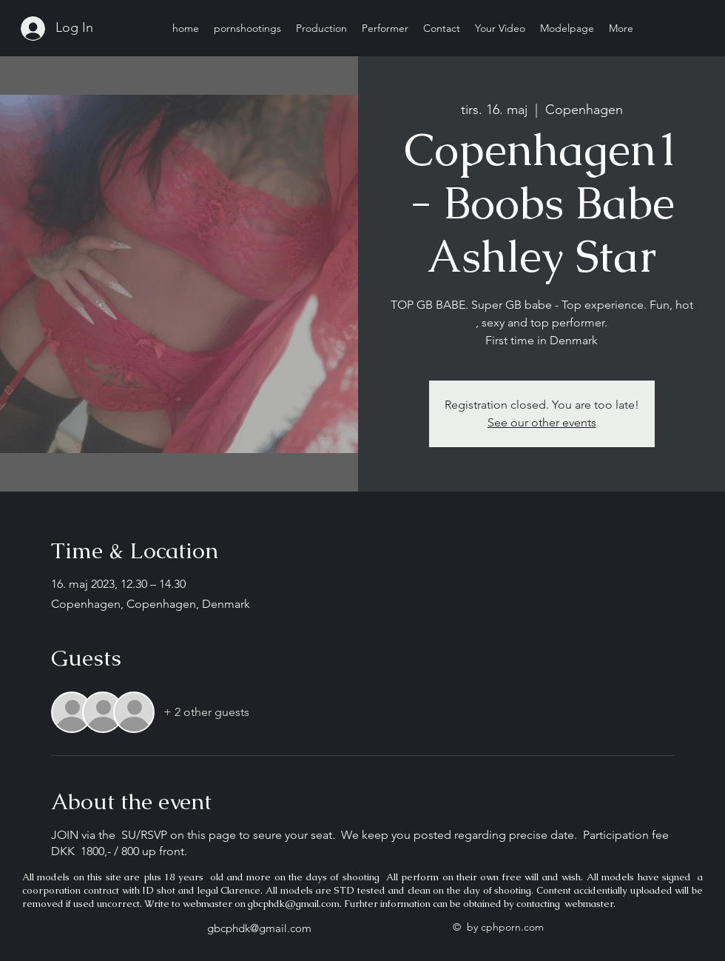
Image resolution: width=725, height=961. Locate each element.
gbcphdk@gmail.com (294, 903)
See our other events (542, 422)
